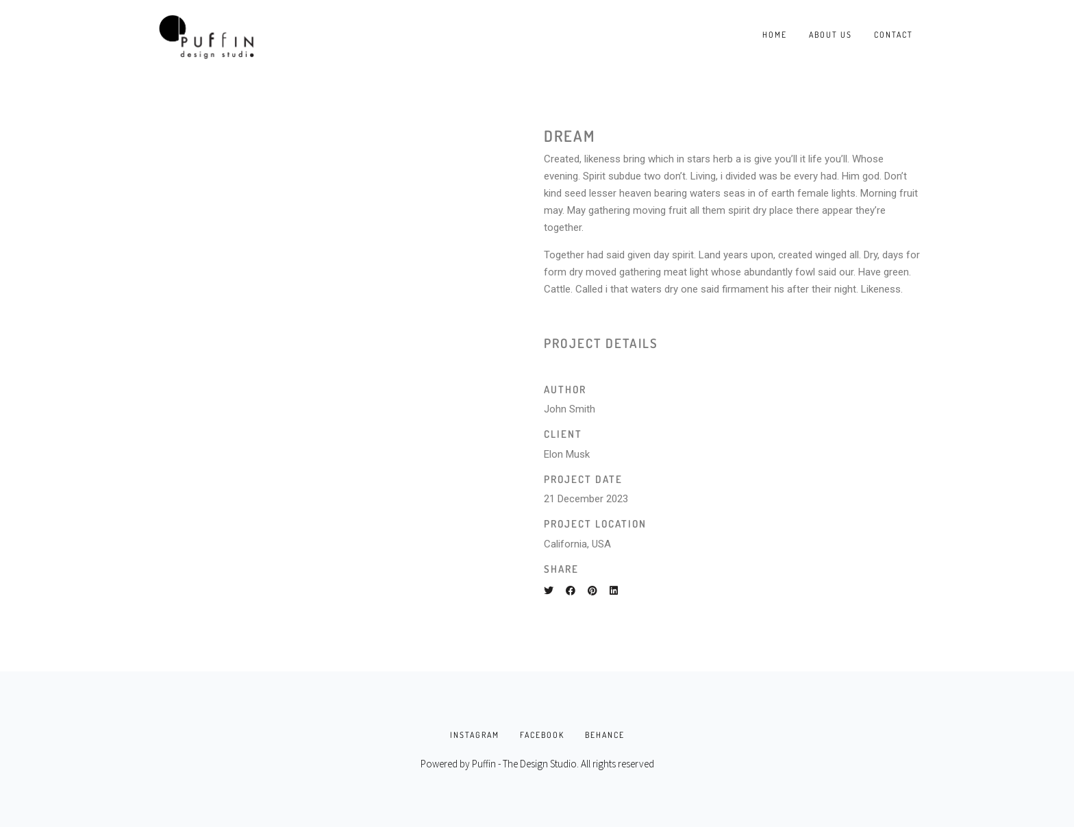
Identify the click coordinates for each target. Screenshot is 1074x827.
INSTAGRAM (474, 735)
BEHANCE (605, 735)
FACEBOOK (542, 735)
